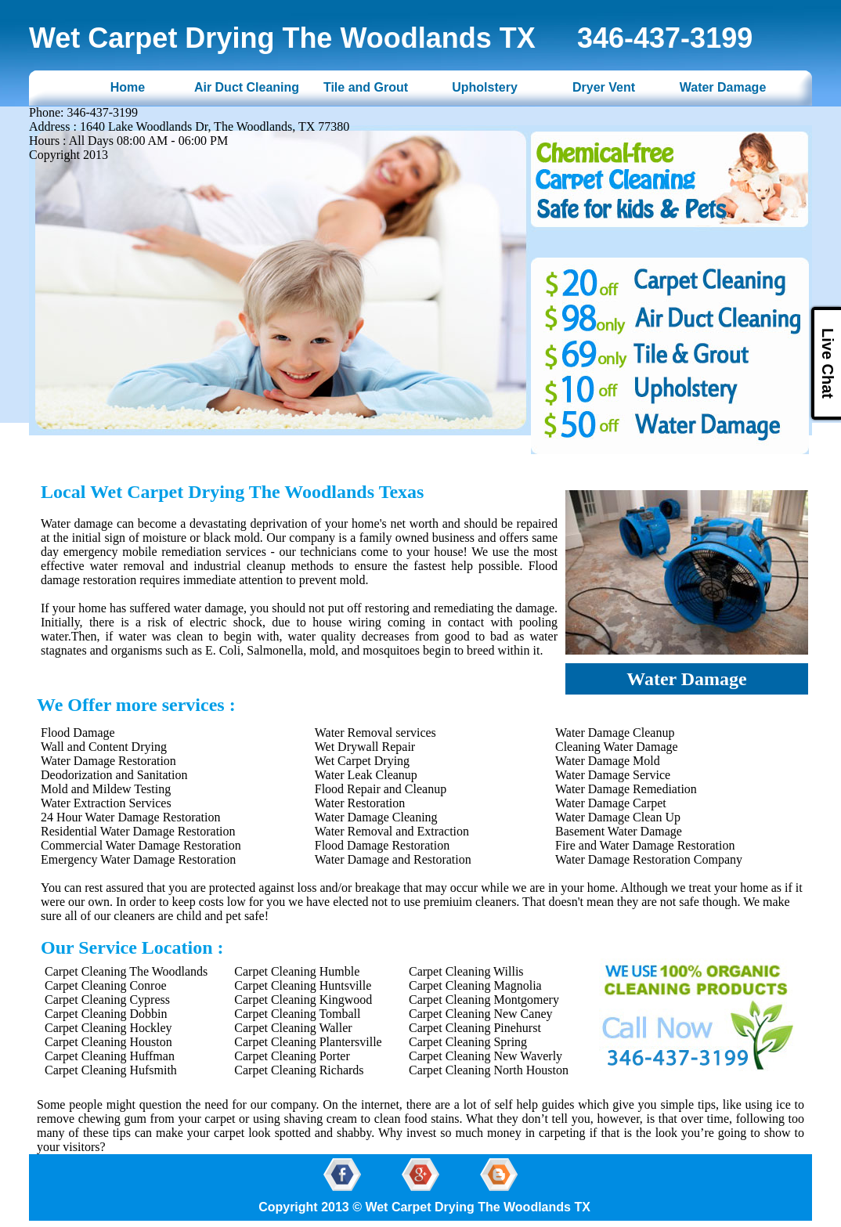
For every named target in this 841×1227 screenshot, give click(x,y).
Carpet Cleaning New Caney (481, 1013)
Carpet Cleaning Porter (292, 1056)
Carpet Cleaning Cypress (107, 999)
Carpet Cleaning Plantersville (307, 1041)
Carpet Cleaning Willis (466, 971)
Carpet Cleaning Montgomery (484, 999)
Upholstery (485, 87)
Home (127, 87)
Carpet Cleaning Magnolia (475, 985)
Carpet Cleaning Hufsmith (111, 1070)
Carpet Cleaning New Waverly (485, 1056)
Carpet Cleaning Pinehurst (475, 1027)
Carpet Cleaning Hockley (108, 1027)
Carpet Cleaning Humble (296, 971)
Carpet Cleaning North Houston (488, 1070)
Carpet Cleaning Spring (468, 1041)
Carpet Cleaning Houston (108, 1041)
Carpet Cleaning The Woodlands (126, 971)
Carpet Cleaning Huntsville (302, 985)
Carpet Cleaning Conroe (106, 985)
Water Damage (723, 87)
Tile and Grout (365, 87)
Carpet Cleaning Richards (298, 1070)
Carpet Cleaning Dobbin (106, 1013)
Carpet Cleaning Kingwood (303, 999)
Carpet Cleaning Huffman (110, 1056)
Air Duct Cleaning (246, 87)
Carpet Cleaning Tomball (297, 1013)
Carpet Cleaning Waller (293, 1027)
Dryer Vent (603, 87)
